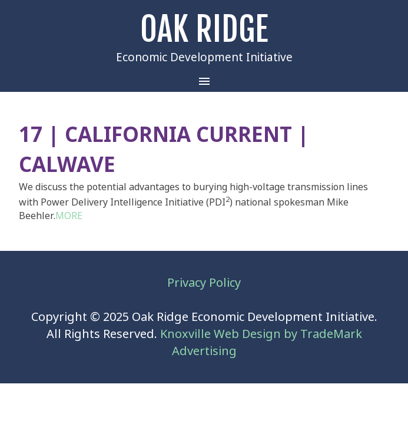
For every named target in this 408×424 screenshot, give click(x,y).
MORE (68, 216)
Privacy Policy (204, 283)
